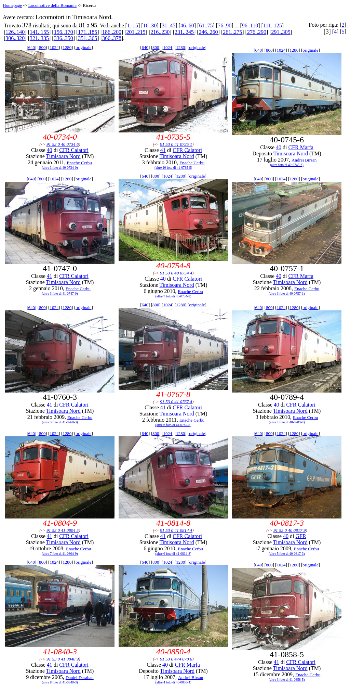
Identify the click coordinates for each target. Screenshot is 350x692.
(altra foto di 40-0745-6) (286, 165)
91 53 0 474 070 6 (176, 659)
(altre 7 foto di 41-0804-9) (60, 553)
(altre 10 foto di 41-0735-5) (173, 167)
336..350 (63, 38)
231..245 (184, 32)
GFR (301, 536)
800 (42, 47)
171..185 (87, 32)
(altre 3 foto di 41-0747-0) (60, 293)
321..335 (39, 38)
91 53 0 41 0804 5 (62, 530)
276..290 (256, 32)
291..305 (281, 32)
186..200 (111, 32)
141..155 (39, 32)
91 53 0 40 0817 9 (289, 530)
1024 (54, 47)
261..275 (232, 32)
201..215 (136, 32)
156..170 (63, 32)
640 (31, 47)
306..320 (15, 38)
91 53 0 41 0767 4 (176, 401)
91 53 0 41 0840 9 (62, 659)
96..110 (250, 25)
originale (83, 47)
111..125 (272, 25)
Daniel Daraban (80, 677)
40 (49, 150)
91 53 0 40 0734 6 (62, 144)
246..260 (208, 32)
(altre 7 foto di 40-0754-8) (173, 296)
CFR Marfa (300, 147)
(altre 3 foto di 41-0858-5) (287, 679)
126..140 (15, 32)
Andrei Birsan (304, 160)
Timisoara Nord (63, 156)
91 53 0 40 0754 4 (176, 272)
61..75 (206, 25)
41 (163, 150)
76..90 (224, 25)
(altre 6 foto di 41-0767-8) (173, 425)
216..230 (160, 32)
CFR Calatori (74, 150)
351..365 (87, 38)
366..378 (111, 38)
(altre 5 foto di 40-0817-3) (287, 553)
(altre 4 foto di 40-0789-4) (287, 422)
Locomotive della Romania (52, 5)
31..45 (168, 25)
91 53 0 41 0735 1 (176, 144)
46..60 (187, 25)
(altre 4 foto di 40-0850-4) (173, 682)
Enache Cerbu (79, 162)
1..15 (132, 25)
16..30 (150, 25)
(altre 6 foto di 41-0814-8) (173, 553)
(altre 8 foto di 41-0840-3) (60, 682)
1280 (67, 47)
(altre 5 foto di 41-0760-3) (60, 422)
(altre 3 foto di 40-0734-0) (60, 167)
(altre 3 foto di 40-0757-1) (287, 293)
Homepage (12, 5)
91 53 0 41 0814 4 (176, 530)
